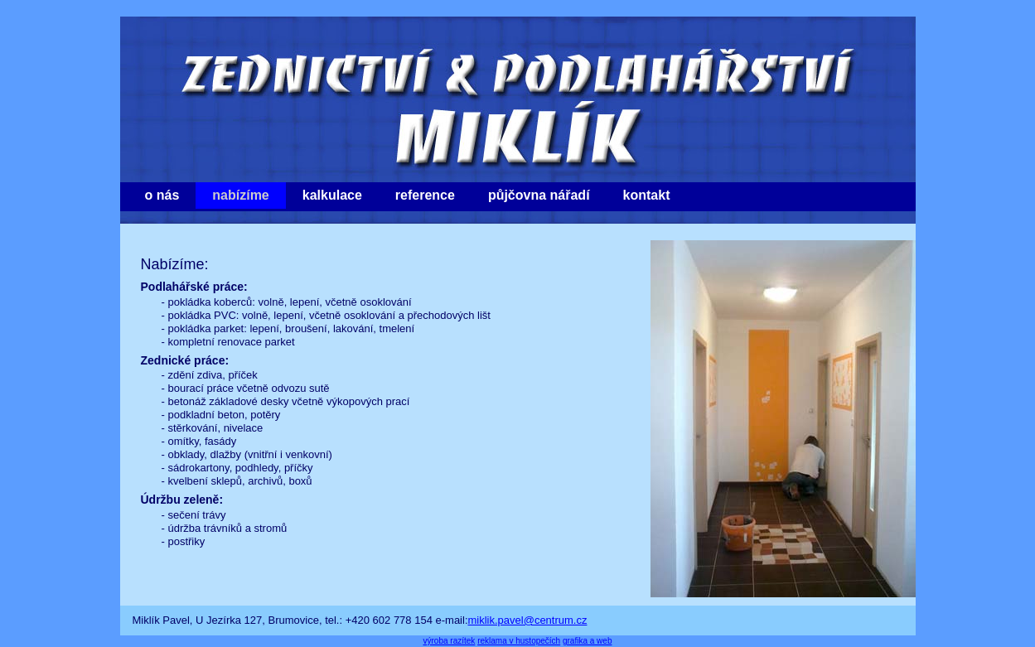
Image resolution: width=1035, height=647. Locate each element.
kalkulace (332, 195)
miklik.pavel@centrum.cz (528, 620)
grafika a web (587, 640)
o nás (162, 195)
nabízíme (240, 195)
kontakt (646, 195)
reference (425, 195)
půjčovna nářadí (539, 195)
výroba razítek (449, 640)
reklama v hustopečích (518, 640)
